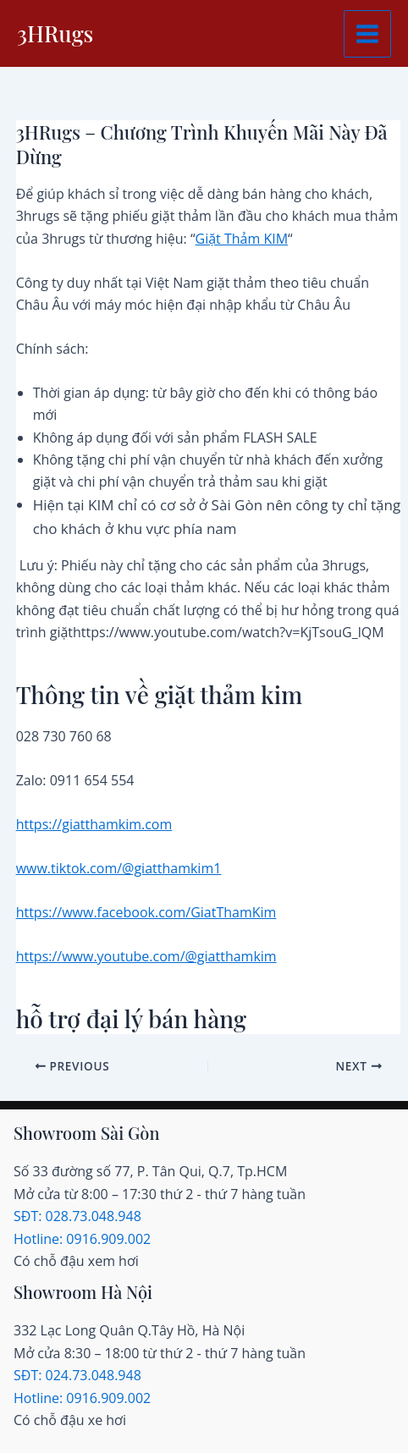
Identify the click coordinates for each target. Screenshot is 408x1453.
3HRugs (55, 33)
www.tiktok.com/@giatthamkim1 (119, 868)
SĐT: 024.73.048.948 (77, 1375)
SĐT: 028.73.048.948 (77, 1216)
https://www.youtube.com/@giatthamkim (146, 956)
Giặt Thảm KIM (242, 238)
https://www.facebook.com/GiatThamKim (146, 912)
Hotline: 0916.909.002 (82, 1239)
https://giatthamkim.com (94, 824)
